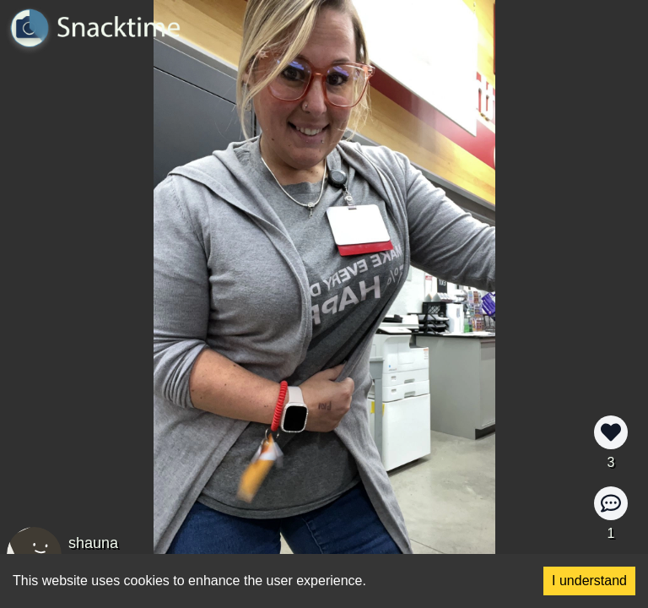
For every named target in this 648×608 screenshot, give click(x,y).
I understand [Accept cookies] (589, 580)
